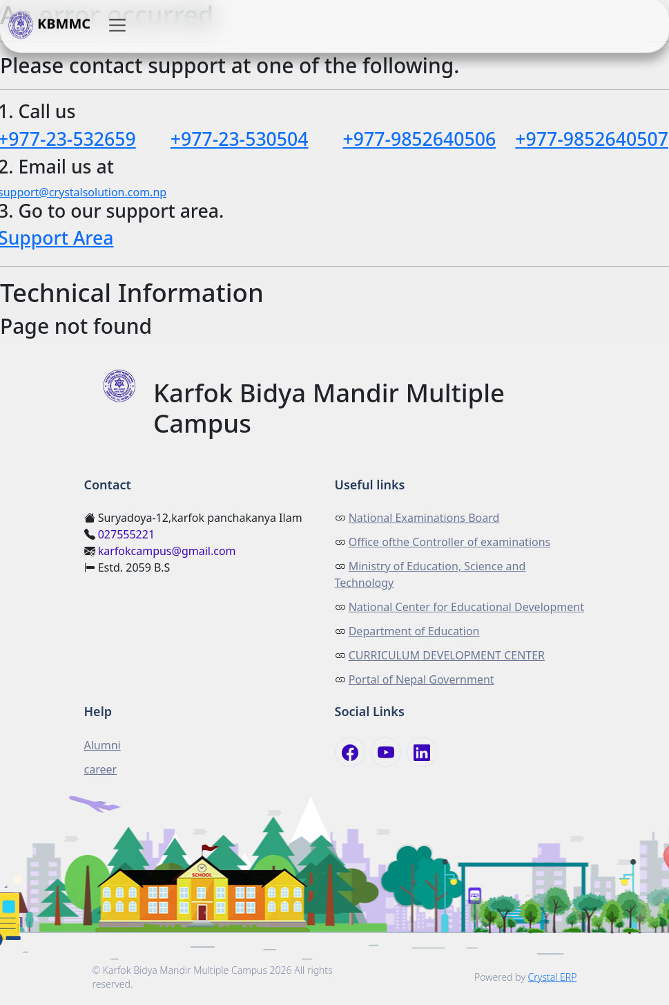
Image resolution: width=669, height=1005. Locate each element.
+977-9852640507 (591, 138)
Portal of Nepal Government (421, 679)
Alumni (102, 745)
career (100, 769)
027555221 (126, 534)
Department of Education (414, 631)
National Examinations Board (424, 517)
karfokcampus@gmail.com (167, 550)
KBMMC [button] (49, 25)
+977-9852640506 (419, 138)
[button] (117, 25)
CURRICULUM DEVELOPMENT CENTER (447, 655)
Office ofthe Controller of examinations (450, 542)
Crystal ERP (552, 977)
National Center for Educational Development (466, 606)
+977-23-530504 (240, 138)
